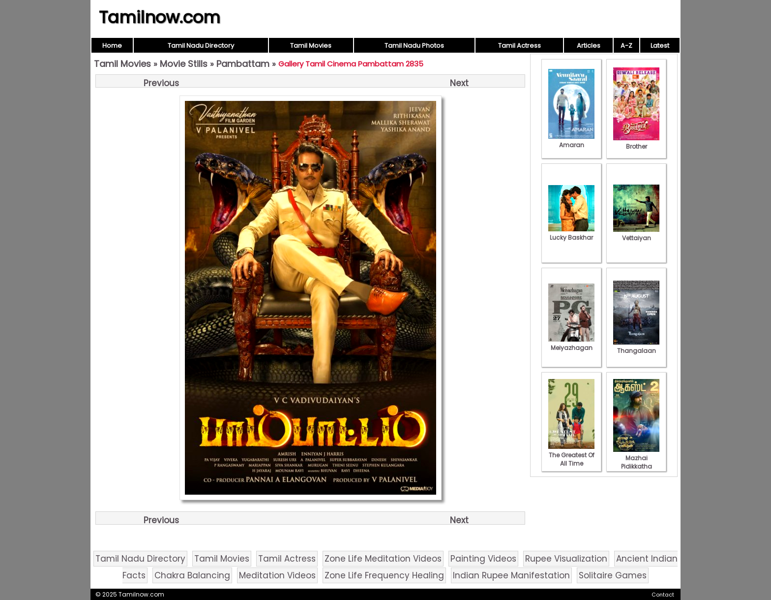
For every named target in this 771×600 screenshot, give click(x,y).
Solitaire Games (613, 575)
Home (112, 45)
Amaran (571, 140)
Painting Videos (483, 559)
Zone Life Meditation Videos (383, 559)
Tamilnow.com (159, 17)
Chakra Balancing (192, 575)
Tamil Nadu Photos (414, 45)
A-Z (626, 45)
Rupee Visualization (566, 559)
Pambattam (242, 64)
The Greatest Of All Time (571, 455)
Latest (660, 45)
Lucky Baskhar (571, 233)
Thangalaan (636, 346)
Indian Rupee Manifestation (511, 575)
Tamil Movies (310, 45)
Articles (588, 45)
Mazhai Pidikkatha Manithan (636, 462)
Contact (663, 595)
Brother (636, 142)
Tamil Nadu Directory (201, 45)
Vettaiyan (636, 233)
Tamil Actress (519, 45)
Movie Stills (184, 64)
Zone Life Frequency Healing (384, 575)
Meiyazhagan (571, 343)
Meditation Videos (277, 575)
